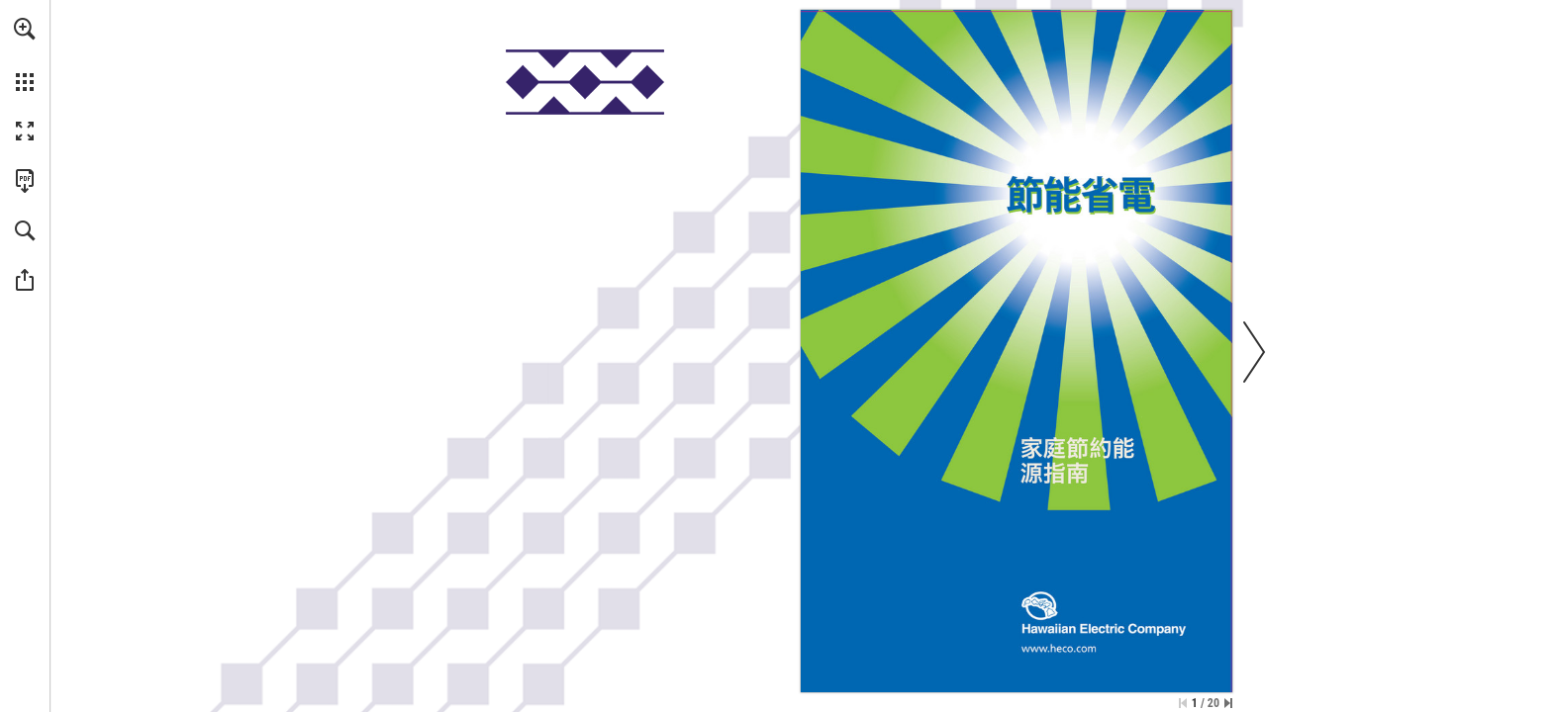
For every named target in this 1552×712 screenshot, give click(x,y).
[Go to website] (1059, 648)
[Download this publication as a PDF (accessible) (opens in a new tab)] (24, 181)
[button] (24, 28)
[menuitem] (24, 54)
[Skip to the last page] (1228, 703)
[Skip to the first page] (1183, 703)
